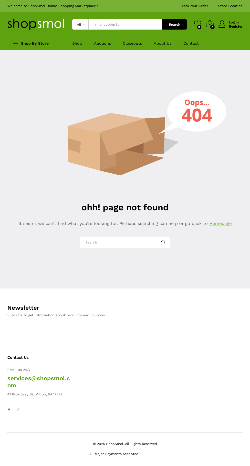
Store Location (230, 6)
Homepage (220, 223)
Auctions (102, 43)
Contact (191, 43)
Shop (77, 43)
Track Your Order (194, 6)
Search (174, 24)
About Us (162, 43)
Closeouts (132, 43)
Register (236, 26)
